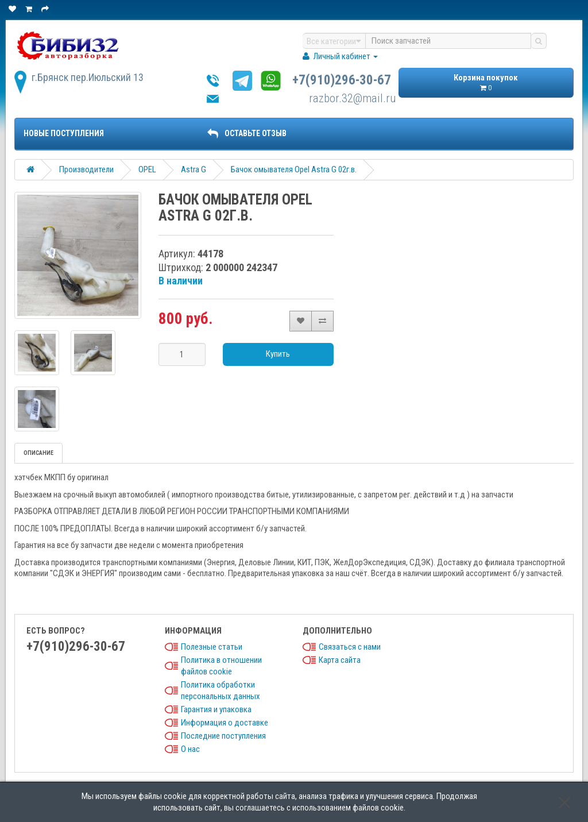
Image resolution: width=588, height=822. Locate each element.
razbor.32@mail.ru (352, 98)
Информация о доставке (224, 722)
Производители (86, 169)
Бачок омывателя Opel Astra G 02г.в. (294, 169)
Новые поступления (64, 133)
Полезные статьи (211, 647)
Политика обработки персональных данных (220, 690)
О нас (190, 749)
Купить (278, 354)
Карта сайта (340, 660)
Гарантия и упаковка (216, 709)
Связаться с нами (350, 647)
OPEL (147, 169)
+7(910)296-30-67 (341, 80)
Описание (38, 453)
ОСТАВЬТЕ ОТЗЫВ (247, 133)
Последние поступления (223, 736)
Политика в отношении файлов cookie (221, 666)
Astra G (193, 169)
